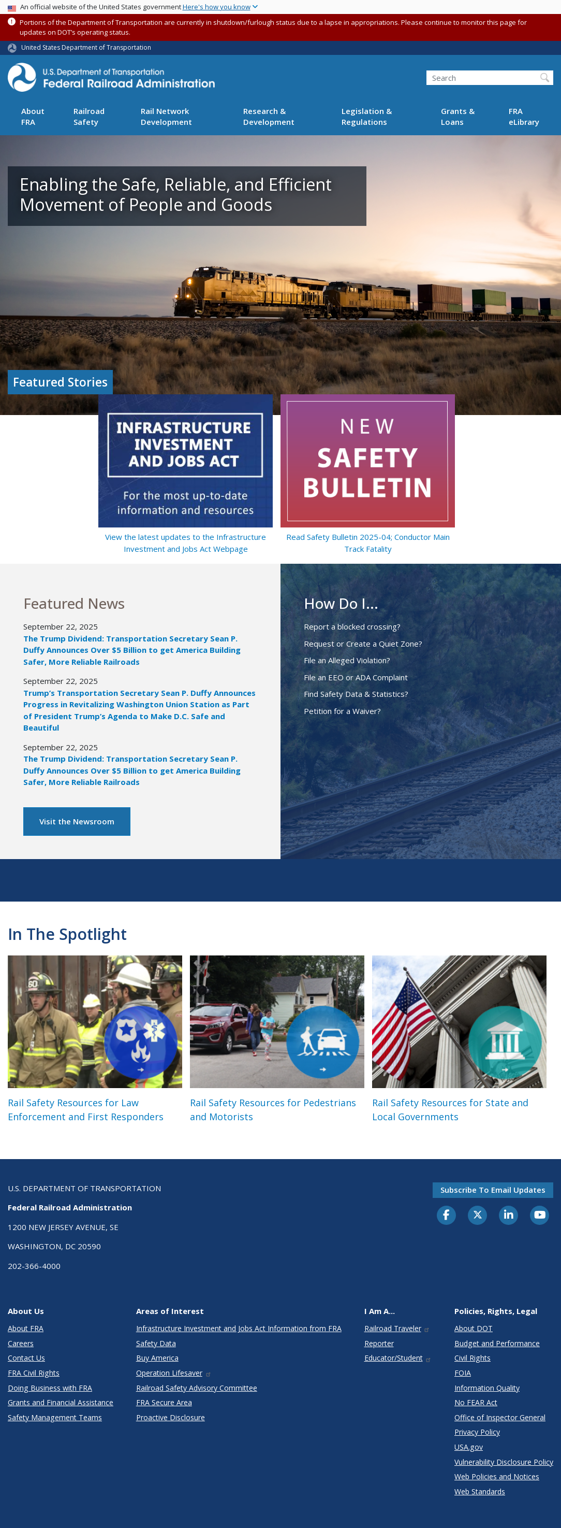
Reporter (379, 1343)
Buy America (157, 1358)
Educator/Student (398, 1358)
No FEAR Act (475, 1402)
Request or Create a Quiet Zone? (363, 643)
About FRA (33, 116)
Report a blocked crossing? (352, 626)
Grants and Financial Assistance (60, 1402)
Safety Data (156, 1343)
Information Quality (487, 1388)
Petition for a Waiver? (342, 711)
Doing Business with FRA (50, 1388)
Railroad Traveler (397, 1328)
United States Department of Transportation (86, 47)
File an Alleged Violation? (347, 660)
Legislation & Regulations (367, 116)
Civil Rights (472, 1358)
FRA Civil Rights (34, 1373)
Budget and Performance (497, 1343)
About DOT (473, 1328)
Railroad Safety (89, 116)
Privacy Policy (477, 1432)
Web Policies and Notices (496, 1476)
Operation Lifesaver (174, 1373)
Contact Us (26, 1358)
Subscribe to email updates (492, 1189)
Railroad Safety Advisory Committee (196, 1388)
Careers (21, 1343)
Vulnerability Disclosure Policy (503, 1462)
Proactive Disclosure (170, 1417)
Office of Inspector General (499, 1417)
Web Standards (479, 1491)
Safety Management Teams (55, 1417)
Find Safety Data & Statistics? (356, 694)
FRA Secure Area (164, 1402)
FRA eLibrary (524, 116)
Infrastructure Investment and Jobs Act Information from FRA (239, 1328)
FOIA (462, 1373)
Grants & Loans (458, 116)
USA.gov (468, 1447)
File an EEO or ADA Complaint (356, 677)
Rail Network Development (166, 116)
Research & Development (268, 116)
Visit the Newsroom (76, 821)
